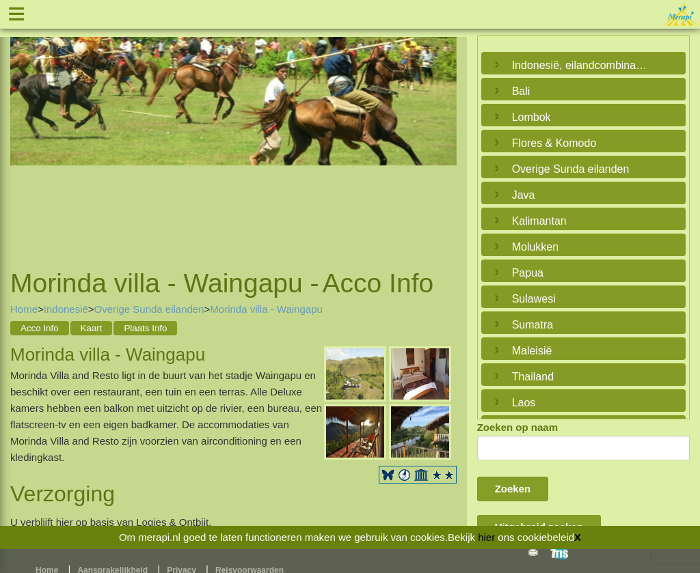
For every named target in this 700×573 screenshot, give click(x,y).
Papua (527, 273)
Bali (521, 91)
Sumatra (532, 325)
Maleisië (532, 351)
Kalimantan (539, 221)
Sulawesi (534, 299)
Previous (24, 136)
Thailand (533, 376)
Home (24, 309)
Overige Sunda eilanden (149, 309)
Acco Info (40, 328)
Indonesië (66, 309)
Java (523, 195)
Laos (524, 402)
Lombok (531, 117)
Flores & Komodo (554, 143)
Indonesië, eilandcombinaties (580, 65)
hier (486, 537)
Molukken (535, 247)
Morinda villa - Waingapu (266, 309)
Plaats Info (145, 328)
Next (443, 136)
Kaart (92, 328)
